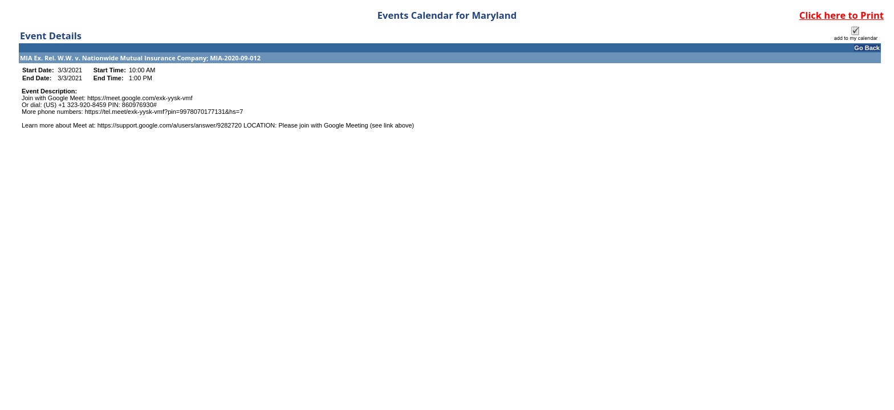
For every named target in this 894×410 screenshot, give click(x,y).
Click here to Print (841, 15)
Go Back (867, 47)
